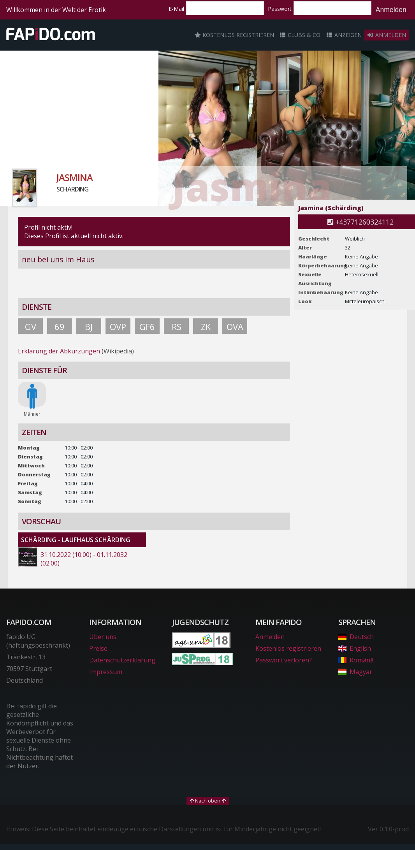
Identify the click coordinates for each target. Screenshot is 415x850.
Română (356, 660)
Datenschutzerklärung (122, 660)
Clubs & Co (300, 35)
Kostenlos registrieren (234, 35)
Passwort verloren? (283, 660)
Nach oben (208, 800)
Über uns (102, 636)
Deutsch (356, 636)
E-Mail (176, 8)
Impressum (105, 671)
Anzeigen (344, 35)
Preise (98, 648)
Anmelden (391, 10)
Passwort (280, 8)
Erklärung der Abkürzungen (59, 351)
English (354, 648)
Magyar (355, 671)
